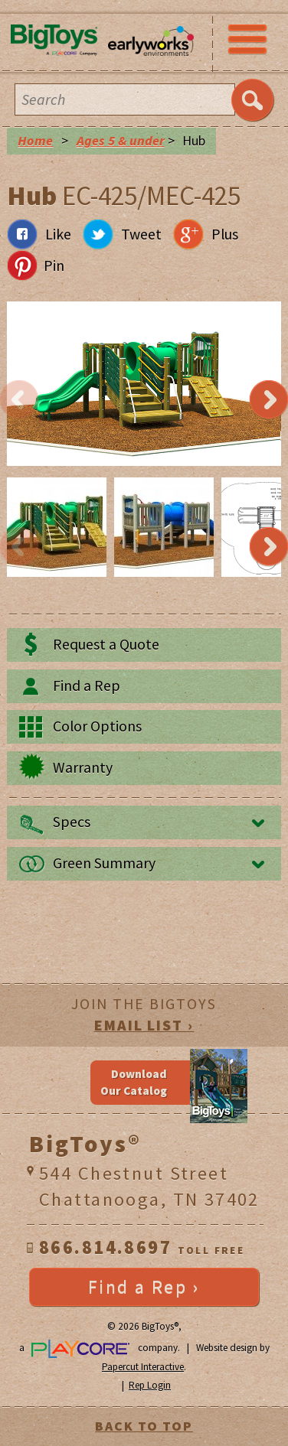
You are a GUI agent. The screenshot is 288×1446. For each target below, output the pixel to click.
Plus (224, 234)
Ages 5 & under (121, 140)
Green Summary (104, 863)
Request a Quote (106, 644)
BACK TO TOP (143, 1426)
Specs (71, 822)
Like (58, 234)
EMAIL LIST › (144, 1025)
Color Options (97, 726)
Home (35, 140)
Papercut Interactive (143, 1366)
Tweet (141, 234)
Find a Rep (86, 685)
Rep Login (150, 1385)
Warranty (83, 767)
